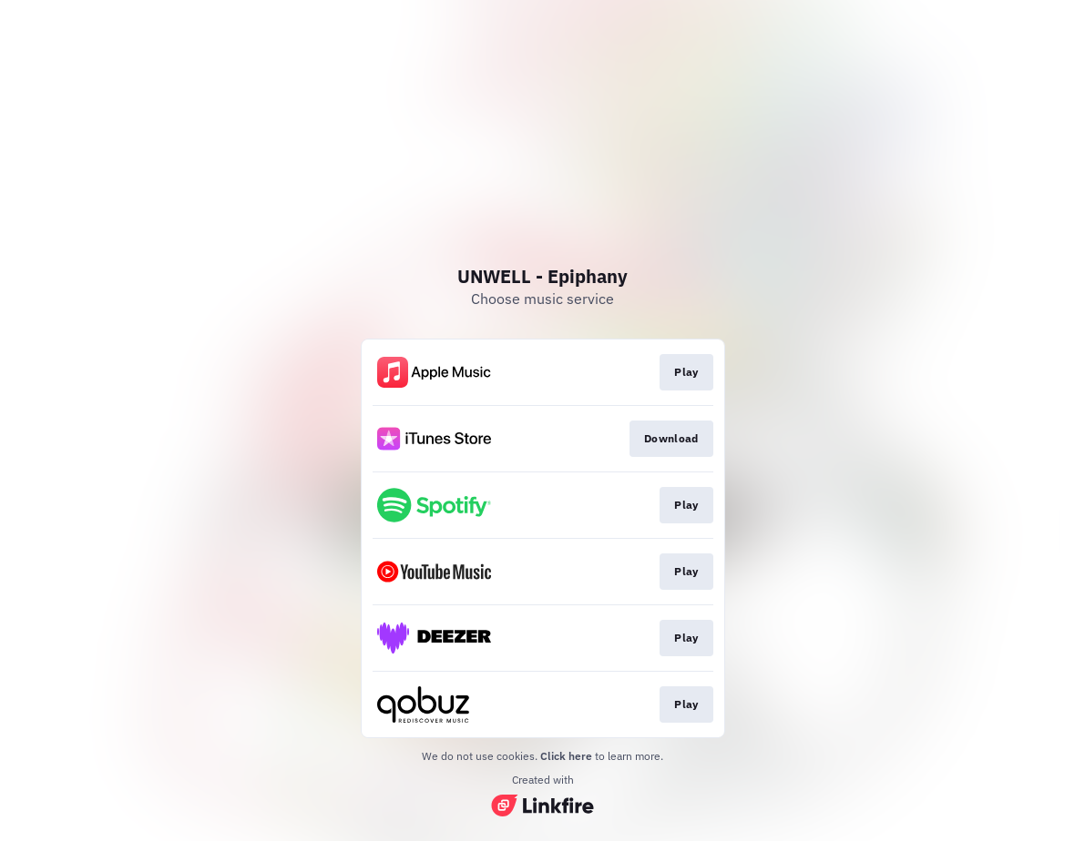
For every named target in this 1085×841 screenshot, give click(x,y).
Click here (566, 756)
